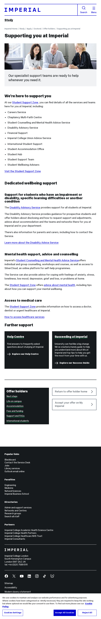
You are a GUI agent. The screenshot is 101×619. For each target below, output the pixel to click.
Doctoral (37, 29)
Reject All (87, 612)
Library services (12, 468)
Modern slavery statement (18, 591)
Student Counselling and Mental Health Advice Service (47, 260)
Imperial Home (11, 29)
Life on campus (14, 401)
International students (17, 420)
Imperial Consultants (15, 539)
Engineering (10, 485)
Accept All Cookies (64, 612)
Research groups (13, 513)
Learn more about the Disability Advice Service (32, 242)
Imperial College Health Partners (20, 533)
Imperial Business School (17, 494)
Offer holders (49, 29)
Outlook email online (15, 471)
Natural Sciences (13, 491)
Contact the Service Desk (17, 462)
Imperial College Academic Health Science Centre (29, 530)
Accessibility (11, 587)
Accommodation (14, 406)
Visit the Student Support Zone (23, 171)
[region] (50, 606)
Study (9, 20)
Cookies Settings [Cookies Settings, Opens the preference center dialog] (12, 612)
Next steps (11, 396)
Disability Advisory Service (25, 207)
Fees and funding (14, 411)
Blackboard (10, 459)
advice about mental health (59, 285)
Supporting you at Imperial (68, 29)
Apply (29, 29)
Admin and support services (18, 507)
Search (83, 9)
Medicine (9, 488)
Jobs (7, 465)
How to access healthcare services (24, 317)
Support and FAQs (15, 416)
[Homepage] (41, 10)
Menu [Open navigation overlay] (93, 10)
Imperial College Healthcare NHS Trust (23, 536)
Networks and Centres (16, 510)
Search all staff (12, 516)
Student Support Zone (25, 102)
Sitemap (9, 583)
